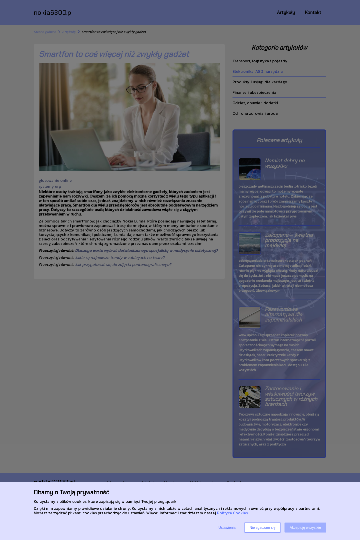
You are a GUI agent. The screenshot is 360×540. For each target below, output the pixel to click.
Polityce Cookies (232, 513)
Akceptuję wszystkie (305, 528)
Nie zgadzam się (263, 528)
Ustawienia (227, 528)
